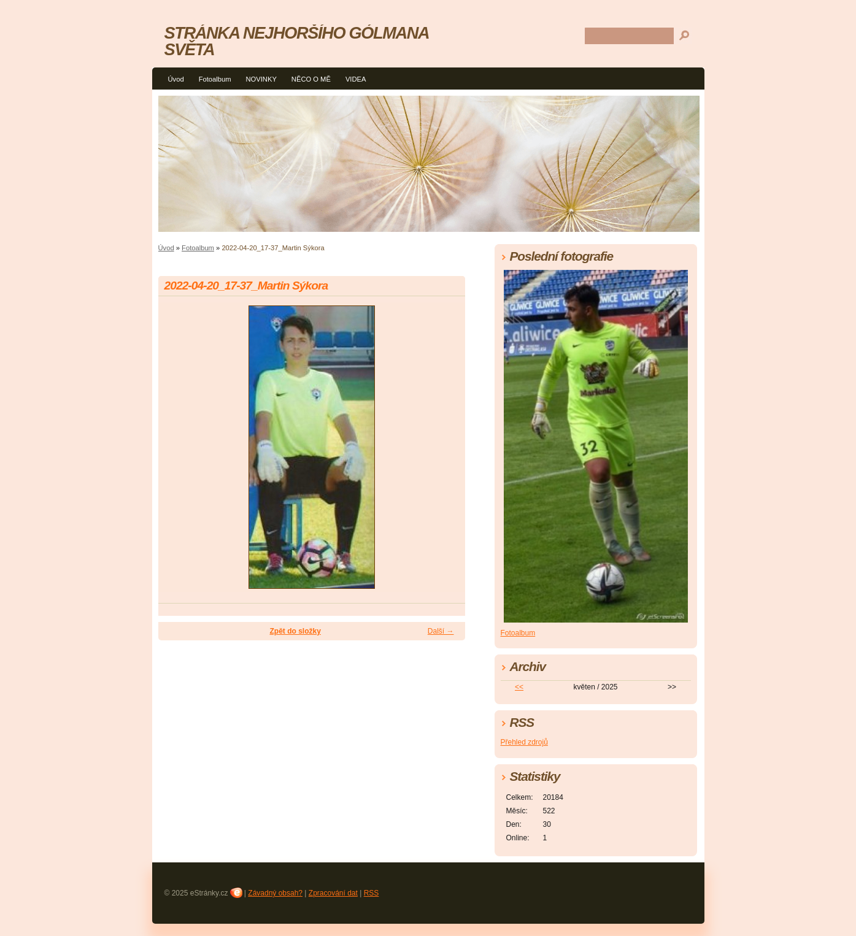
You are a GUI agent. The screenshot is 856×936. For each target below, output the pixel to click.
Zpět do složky (294, 631)
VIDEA (355, 79)
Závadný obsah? (275, 893)
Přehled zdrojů (524, 742)
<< (519, 687)
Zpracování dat (333, 893)
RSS (371, 893)
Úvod (176, 79)
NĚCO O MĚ (311, 79)
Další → (441, 631)
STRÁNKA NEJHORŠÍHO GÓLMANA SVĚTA (296, 41)
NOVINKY (260, 79)
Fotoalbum (215, 79)
